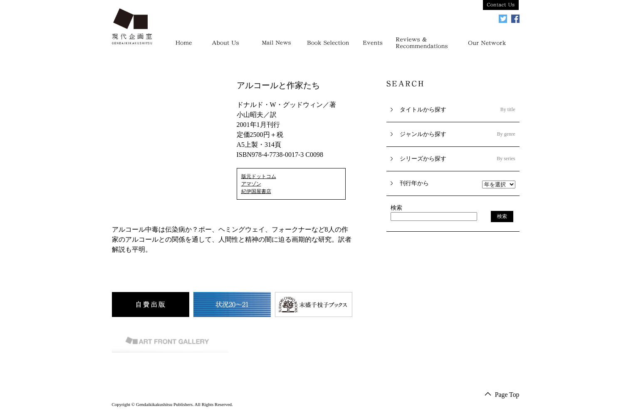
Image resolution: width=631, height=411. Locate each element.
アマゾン (251, 184)
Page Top (507, 394)
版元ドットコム (258, 176)
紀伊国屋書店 (256, 191)
